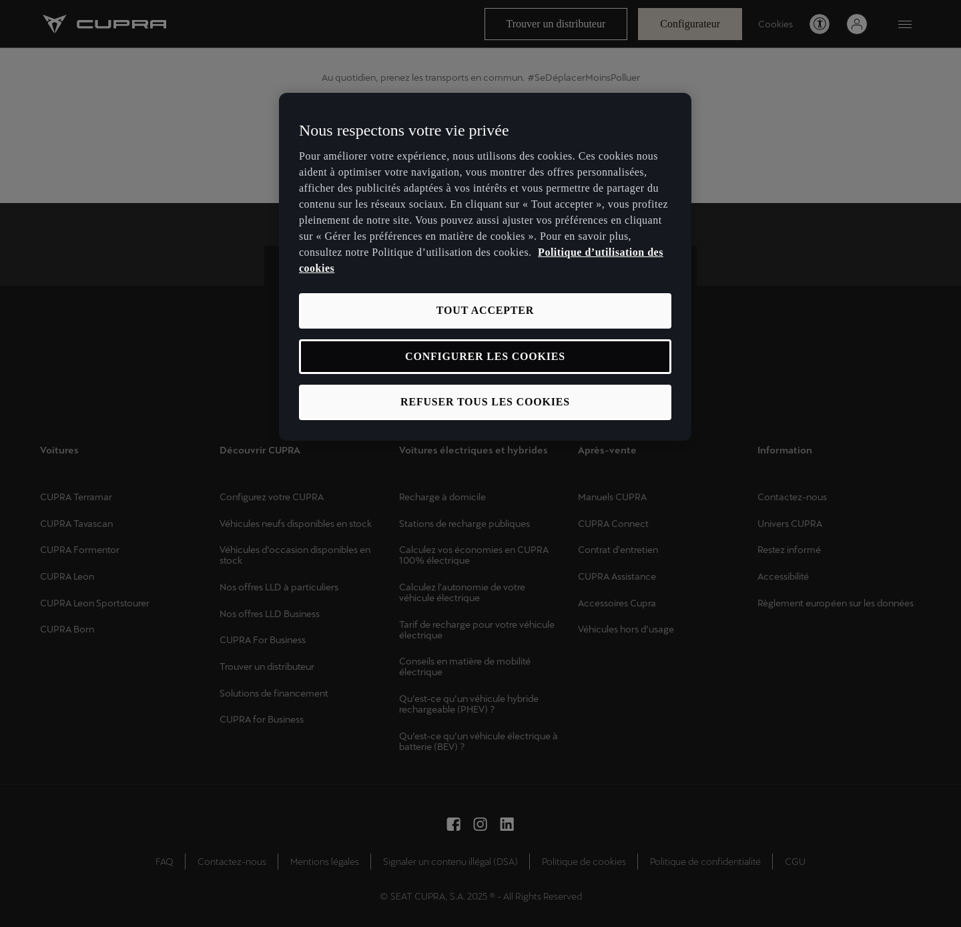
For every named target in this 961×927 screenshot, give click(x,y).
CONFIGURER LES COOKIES (485, 356)
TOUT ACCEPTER (485, 310)
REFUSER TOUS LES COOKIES (485, 401)
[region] (485, 267)
